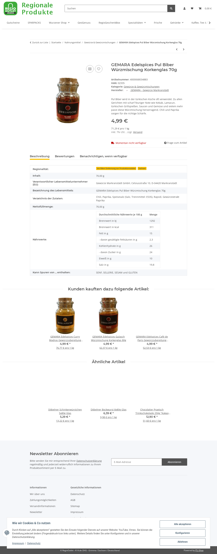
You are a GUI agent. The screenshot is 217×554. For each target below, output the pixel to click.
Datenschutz (34, 543)
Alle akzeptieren (182, 524)
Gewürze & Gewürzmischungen (142, 86)
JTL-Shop (199, 550)
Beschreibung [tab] (40, 156)
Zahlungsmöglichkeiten (43, 500)
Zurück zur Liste (40, 42)
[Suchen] (116, 8)
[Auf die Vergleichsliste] (90, 69)
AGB (73, 500)
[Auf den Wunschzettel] (98, 69)
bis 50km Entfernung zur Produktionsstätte (116, 168)
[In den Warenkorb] (32, 60)
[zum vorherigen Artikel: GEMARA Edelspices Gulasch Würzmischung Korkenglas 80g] (176, 49)
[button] (184, 8)
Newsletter (36, 512)
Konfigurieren (182, 533)
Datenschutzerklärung (89, 460)
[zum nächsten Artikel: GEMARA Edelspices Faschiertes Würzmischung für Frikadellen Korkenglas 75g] (183, 49)
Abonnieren (174, 462)
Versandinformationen (42, 506)
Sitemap (75, 506)
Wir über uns (37, 494)
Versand (137, 132)
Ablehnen (182, 542)
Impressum (18, 543)
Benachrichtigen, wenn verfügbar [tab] (103, 156)
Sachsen (142, 168)
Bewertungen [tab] (64, 156)
